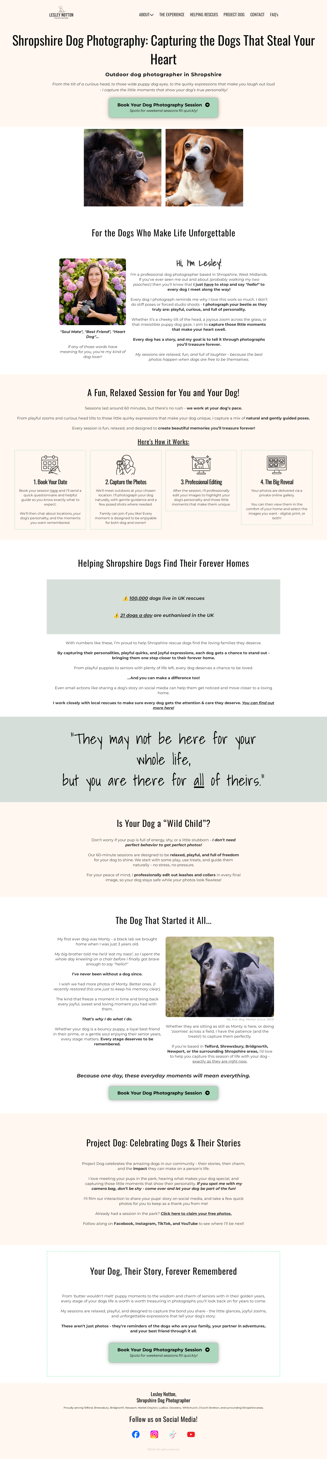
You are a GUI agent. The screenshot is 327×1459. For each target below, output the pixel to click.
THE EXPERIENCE (171, 14)
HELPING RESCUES (204, 14)
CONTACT (257, 14)
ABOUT (146, 14)
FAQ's (274, 14)
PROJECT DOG (234, 14)
